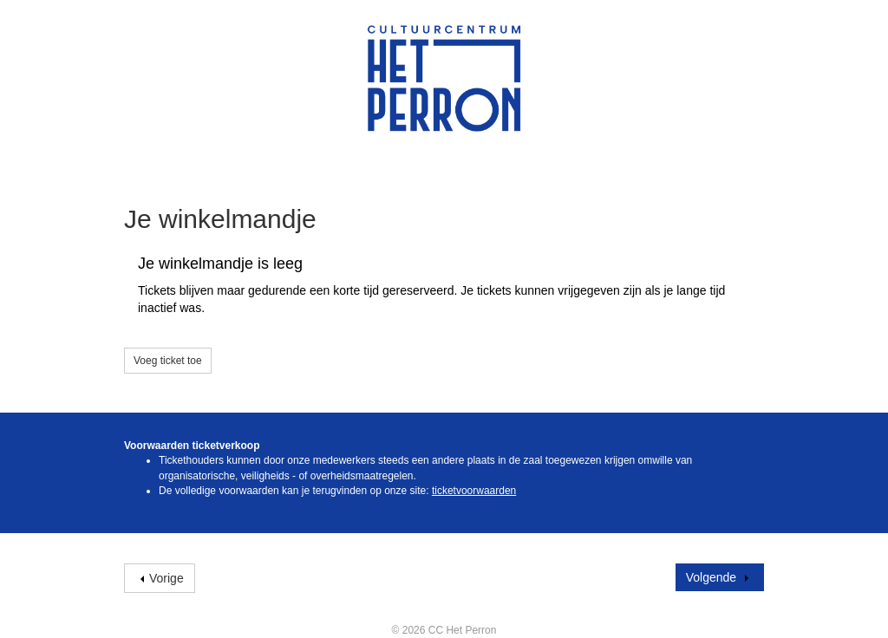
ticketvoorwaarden (474, 491)
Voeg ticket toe (168, 361)
